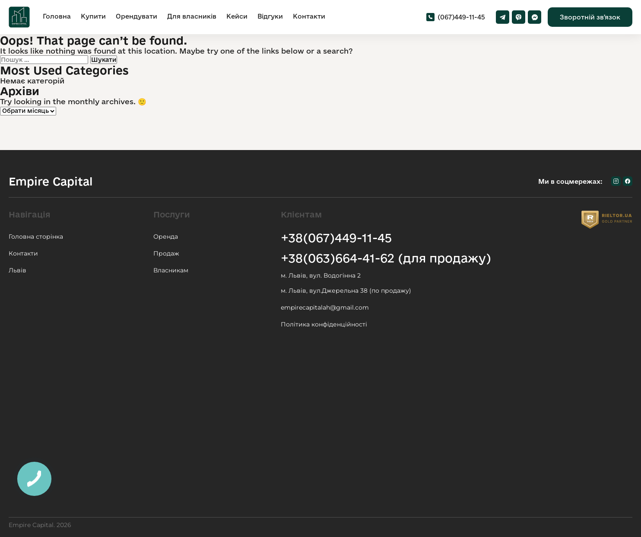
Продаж (166, 253)
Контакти (309, 16)
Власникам (170, 270)
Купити (93, 16)
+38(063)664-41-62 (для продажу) (386, 258)
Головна (57, 16)
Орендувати (136, 16)
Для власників (191, 16)
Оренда (165, 236)
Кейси (237, 16)
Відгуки (270, 16)
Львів (17, 270)
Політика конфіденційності (324, 324)
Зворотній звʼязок (590, 17)
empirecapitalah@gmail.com (325, 307)
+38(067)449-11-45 (336, 237)
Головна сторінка (36, 236)
